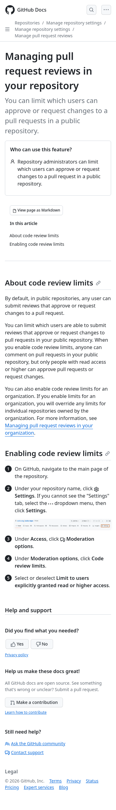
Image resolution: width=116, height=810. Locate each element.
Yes (17, 644)
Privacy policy (16, 654)
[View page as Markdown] (36, 210)
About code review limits (53, 283)
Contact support (24, 752)
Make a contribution (34, 702)
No (42, 644)
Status (92, 781)
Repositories (27, 23)
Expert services (39, 787)
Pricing (12, 787)
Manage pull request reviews (43, 36)
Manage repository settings (74, 23)
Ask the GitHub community (35, 743)
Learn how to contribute (26, 712)
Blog (63, 787)
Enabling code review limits (57, 453)
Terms (55, 781)
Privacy (74, 781)
